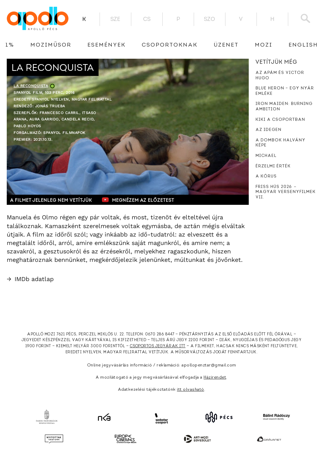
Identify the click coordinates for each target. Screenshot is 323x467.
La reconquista (31, 86)
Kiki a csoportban (280, 120)
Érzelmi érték (273, 166)
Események (106, 45)
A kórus (266, 176)
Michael (265, 156)
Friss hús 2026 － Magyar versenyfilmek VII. (285, 192)
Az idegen (268, 130)
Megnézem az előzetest (138, 199)
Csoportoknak (169, 45)
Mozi (263, 45)
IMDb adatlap (30, 278)
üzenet (226, 45)
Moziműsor (50, 45)
